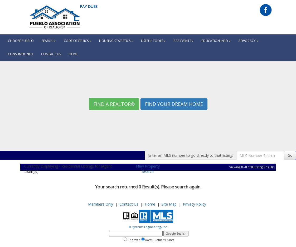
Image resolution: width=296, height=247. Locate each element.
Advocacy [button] (248, 41)
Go (290, 155)
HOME (73, 54)
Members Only (100, 204)
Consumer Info (20, 54)
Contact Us (51, 54)
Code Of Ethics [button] (77, 41)
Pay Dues (89, 6)
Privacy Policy (194, 204)
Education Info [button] (216, 41)
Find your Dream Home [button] (174, 104)
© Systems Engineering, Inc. (148, 227)
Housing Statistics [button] (116, 41)
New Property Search (148, 169)
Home (150, 204)
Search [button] (49, 41)
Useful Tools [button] (153, 41)
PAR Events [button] (184, 41)
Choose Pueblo (21, 41)
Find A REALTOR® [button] (114, 104)
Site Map (169, 204)
